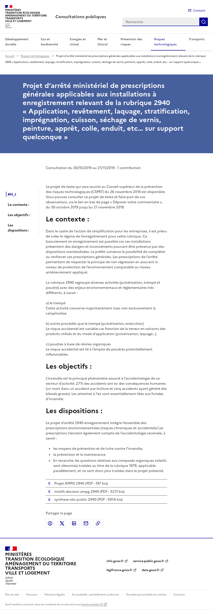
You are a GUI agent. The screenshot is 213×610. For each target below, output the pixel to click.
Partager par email (86, 523)
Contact (199, 10)
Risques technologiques (165, 42)
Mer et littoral (103, 42)
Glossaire (31, 595)
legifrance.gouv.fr (119, 570)
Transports (196, 39)
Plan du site (12, 595)
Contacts (179, 595)
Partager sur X (62, 523)
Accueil (9, 56)
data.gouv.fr (151, 570)
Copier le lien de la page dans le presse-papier (98, 523)
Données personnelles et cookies (146, 595)
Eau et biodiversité (49, 42)
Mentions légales (54, 595)
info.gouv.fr (115, 561)
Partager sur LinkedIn (74, 523)
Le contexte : (18, 204)
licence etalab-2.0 (92, 604)
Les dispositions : (18, 228)
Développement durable (16, 42)
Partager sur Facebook (50, 523)
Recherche (203, 22)
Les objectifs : (19, 214)
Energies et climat (78, 42)
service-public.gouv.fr (148, 561)
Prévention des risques (131, 42)
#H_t (12, 194)
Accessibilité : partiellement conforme (95, 595)
